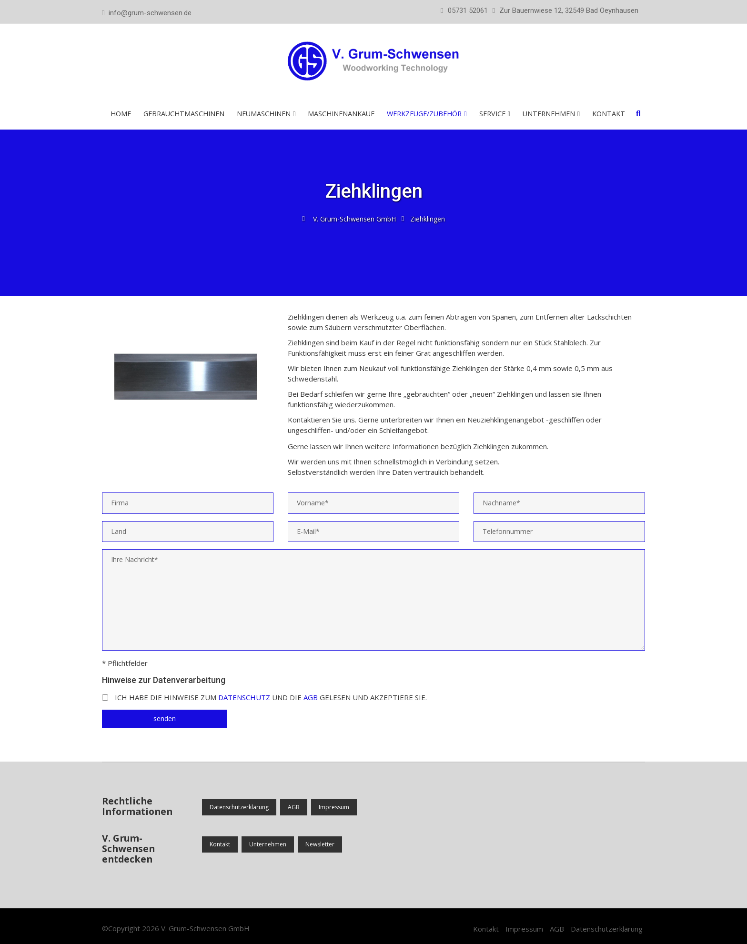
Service (492, 113)
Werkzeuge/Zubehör (424, 113)
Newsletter (319, 844)
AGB (310, 697)
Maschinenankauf (341, 113)
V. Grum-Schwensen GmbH (205, 928)
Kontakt (608, 113)
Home (121, 113)
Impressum (334, 807)
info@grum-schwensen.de (150, 13)
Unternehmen (549, 113)
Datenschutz (244, 697)
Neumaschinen (264, 113)
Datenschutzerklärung (239, 807)
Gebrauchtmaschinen (183, 113)
